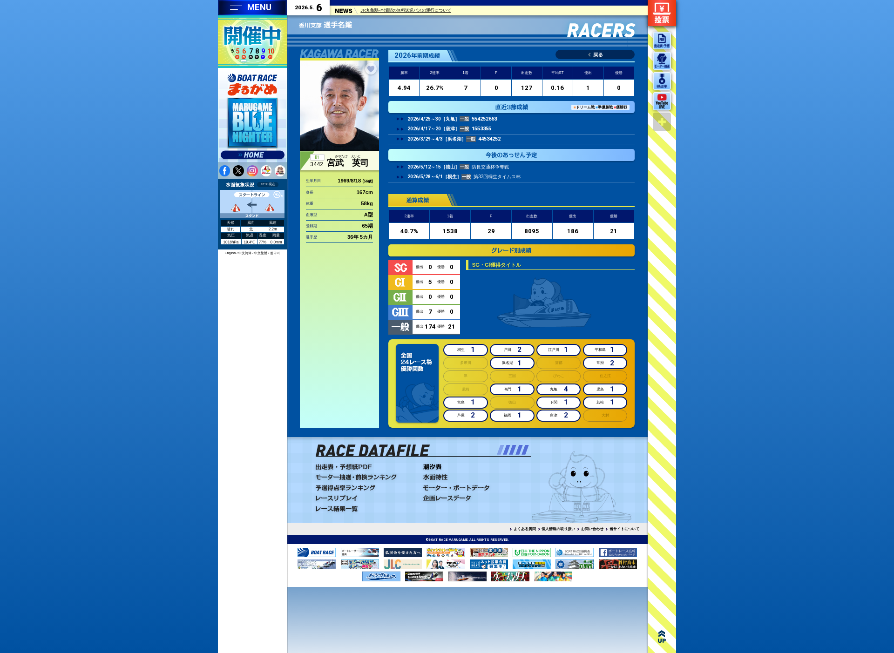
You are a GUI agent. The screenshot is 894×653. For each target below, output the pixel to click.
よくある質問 (525, 529)
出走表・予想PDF (366, 467)
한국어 (275, 253)
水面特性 (474, 477)
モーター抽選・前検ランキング (366, 477)
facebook (224, 170)
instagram (252, 170)
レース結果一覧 (366, 509)
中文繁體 (260, 253)
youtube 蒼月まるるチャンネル (280, 170)
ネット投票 (662, 13)
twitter (238, 170)
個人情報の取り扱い (558, 529)
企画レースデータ (474, 498)
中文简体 (244, 253)
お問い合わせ (592, 529)
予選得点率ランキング (366, 488)
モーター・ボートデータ (474, 488)
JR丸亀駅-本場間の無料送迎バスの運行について (405, 11)
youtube (266, 170)
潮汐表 (474, 467)
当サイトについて (624, 529)
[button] (500, 450)
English (230, 253)
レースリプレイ (366, 498)
